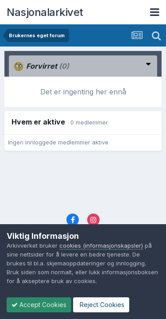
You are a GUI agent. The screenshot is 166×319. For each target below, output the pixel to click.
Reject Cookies (101, 304)
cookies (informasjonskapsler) (101, 245)
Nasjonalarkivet (45, 12)
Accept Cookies (39, 304)
